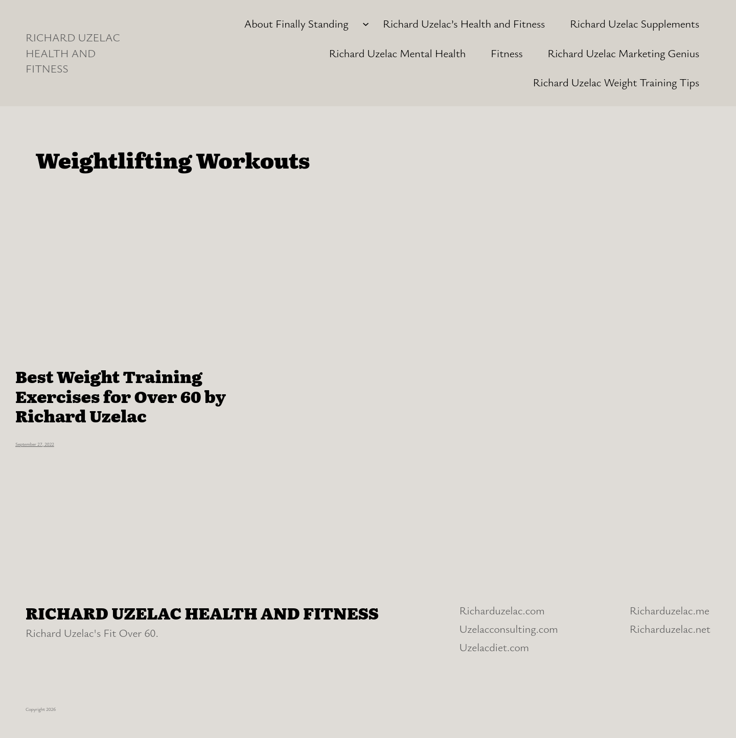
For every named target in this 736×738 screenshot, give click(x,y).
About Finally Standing (296, 23)
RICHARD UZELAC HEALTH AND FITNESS (73, 53)
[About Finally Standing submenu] (365, 23)
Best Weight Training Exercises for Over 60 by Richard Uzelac (120, 395)
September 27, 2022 (34, 444)
